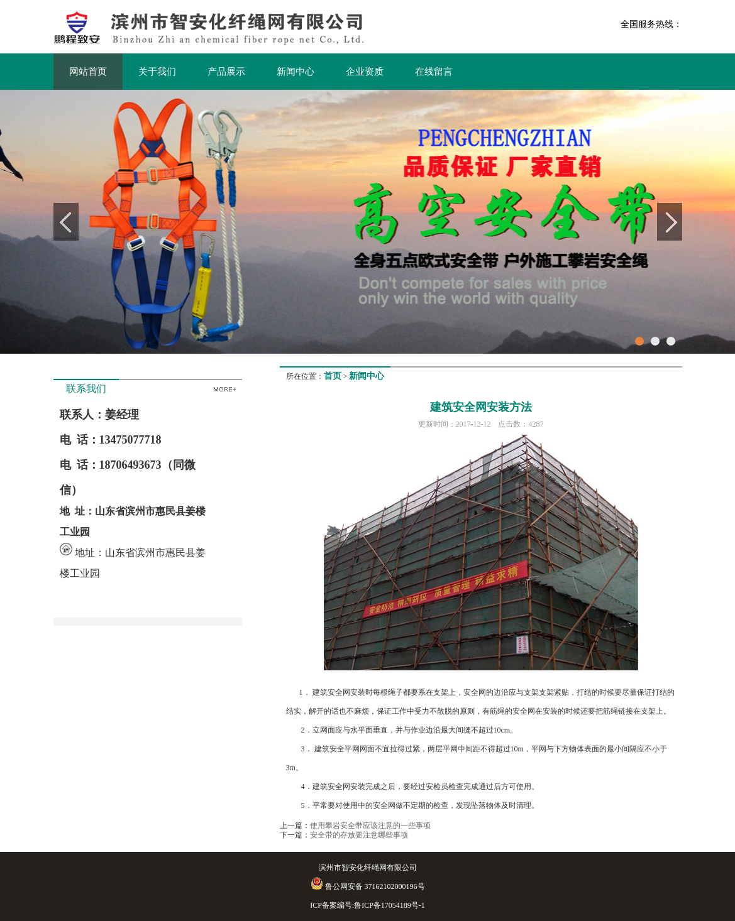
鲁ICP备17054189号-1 (389, 905)
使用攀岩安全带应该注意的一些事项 (370, 825)
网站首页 (88, 72)
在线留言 (434, 72)
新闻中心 (295, 72)
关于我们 (157, 72)
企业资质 (365, 72)
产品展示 (226, 72)
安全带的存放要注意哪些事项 (359, 835)
